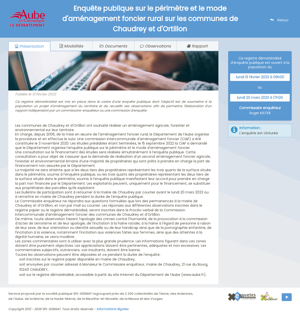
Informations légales (112, 309)
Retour (279, 20)
